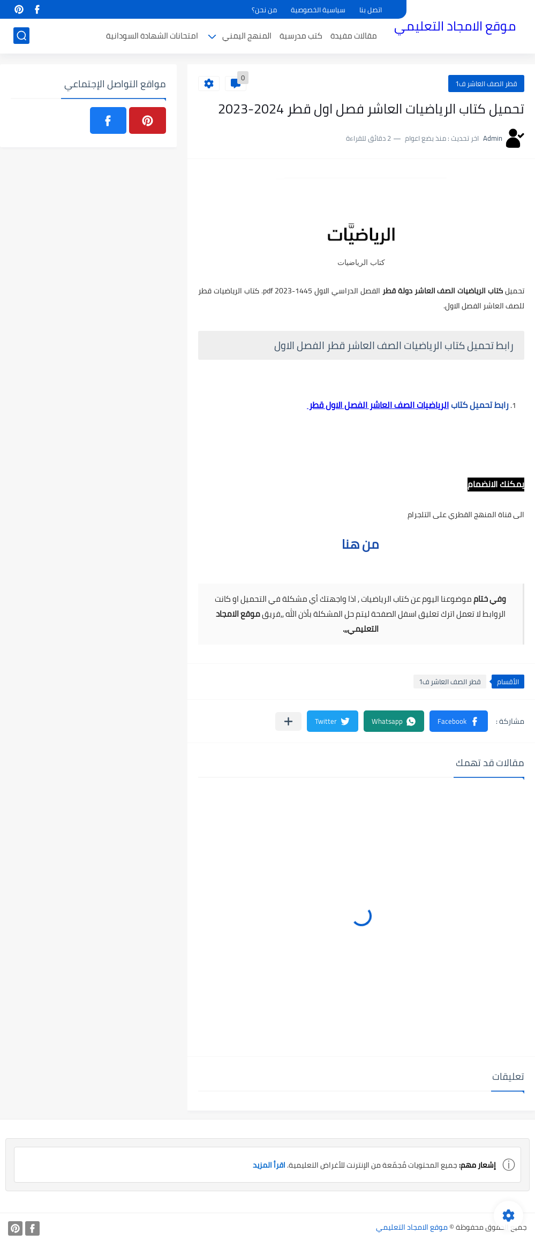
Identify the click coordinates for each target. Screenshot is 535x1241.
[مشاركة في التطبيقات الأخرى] (288, 721)
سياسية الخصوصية (318, 9)
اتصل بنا (370, 9)
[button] (458, 721)
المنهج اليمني (247, 35)
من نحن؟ (264, 9)
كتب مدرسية (301, 35)
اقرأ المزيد (269, 1165)
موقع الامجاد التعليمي (455, 26)
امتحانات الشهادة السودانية (152, 35)
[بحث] (21, 35)
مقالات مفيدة (353, 35)
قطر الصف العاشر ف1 (486, 83)
